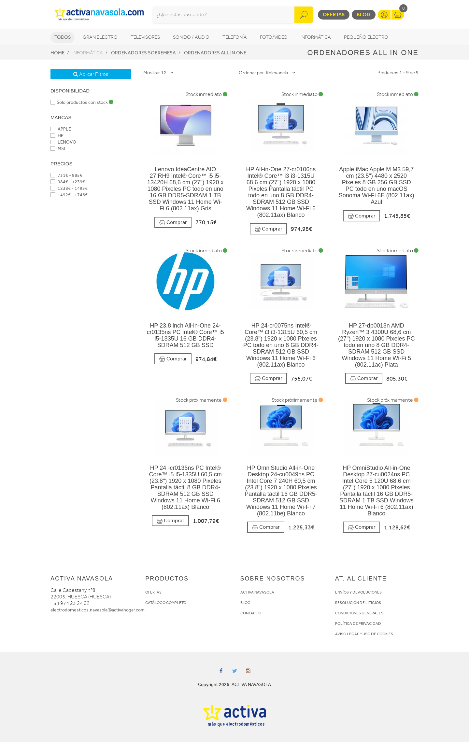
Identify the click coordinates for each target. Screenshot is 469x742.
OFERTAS (153, 592)
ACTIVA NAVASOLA (257, 592)
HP (57, 135)
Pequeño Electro (366, 37)
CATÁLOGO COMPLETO (165, 602)
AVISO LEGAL (347, 634)
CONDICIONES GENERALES (359, 613)
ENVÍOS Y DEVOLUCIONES (358, 592)
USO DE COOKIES (377, 634)
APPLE (60, 129)
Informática (316, 37)
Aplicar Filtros (90, 74)
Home (57, 53)
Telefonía (234, 37)
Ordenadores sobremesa (143, 53)
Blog (364, 14)
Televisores (145, 37)
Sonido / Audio (191, 37)
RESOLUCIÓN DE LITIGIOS (358, 602)
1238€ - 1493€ (69, 188)
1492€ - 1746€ (69, 195)
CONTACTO (250, 613)
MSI (57, 148)
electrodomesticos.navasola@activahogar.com (97, 610)
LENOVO (63, 142)
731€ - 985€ (66, 175)
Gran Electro (100, 37)
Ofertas (334, 14)
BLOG (245, 602)
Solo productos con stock (81, 102)
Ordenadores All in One (215, 53)
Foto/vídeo (274, 37)
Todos (62, 37)
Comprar (173, 222)
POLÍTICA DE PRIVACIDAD (358, 623)
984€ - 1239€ (67, 182)
